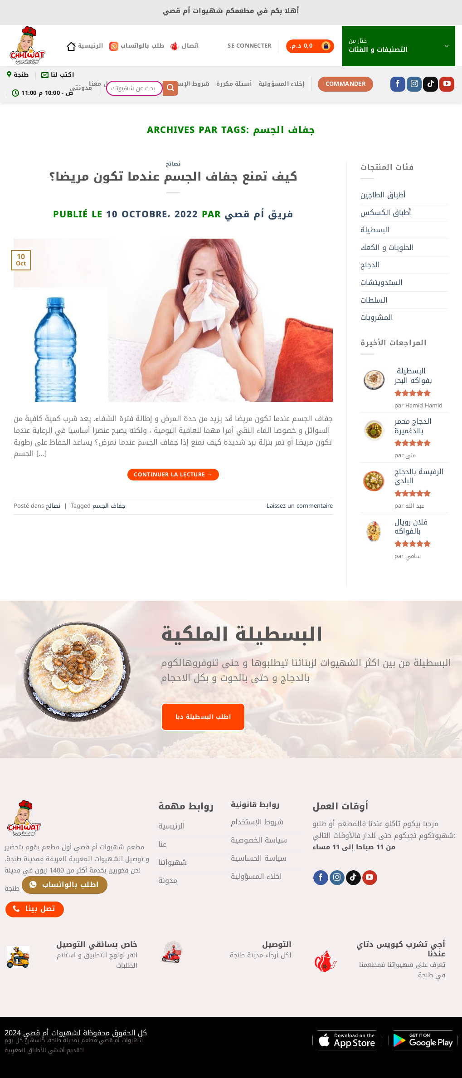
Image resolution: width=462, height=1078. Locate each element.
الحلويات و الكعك (387, 247)
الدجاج (370, 265)
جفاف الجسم (108, 505)
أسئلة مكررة (234, 83)
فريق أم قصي (258, 214)
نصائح (173, 164)
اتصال (184, 45)
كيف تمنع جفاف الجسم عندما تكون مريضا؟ (173, 177)
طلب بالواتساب (136, 45)
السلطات (374, 300)
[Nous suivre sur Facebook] (397, 84)
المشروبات (376, 317)
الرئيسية (85, 45)
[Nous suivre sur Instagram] (414, 84)
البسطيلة (374, 230)
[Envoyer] (170, 88)
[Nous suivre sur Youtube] (446, 84)
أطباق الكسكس (385, 213)
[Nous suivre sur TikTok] (430, 84)
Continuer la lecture (173, 475)
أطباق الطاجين (383, 195)
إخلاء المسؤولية (281, 83)
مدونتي (81, 88)
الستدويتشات (381, 282)
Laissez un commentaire (300, 505)
